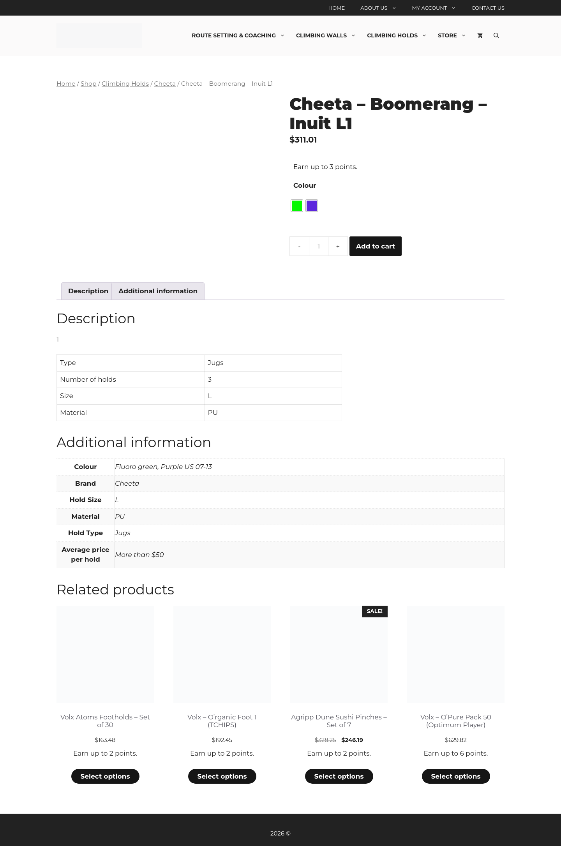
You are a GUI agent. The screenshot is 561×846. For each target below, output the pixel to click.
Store (455, 35)
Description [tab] (88, 291)
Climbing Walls (329, 35)
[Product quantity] (318, 246)
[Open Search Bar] (496, 35)
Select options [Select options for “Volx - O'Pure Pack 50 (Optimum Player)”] (455, 776)
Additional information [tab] (158, 291)
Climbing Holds (399, 35)
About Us (382, 8)
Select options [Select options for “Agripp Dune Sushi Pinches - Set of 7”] (338, 776)
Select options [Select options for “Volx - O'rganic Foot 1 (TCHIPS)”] (222, 776)
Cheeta (165, 83)
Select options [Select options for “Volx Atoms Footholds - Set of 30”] (105, 776)
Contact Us (488, 8)
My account (438, 8)
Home (336, 8)
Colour (304, 185)
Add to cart (375, 246)
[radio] (297, 206)
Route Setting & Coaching (241, 35)
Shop (89, 83)
